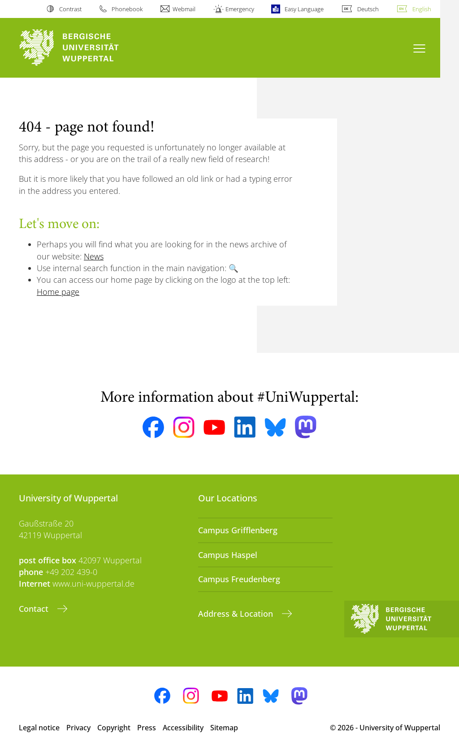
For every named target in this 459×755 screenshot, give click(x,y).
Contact (35, 608)
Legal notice (39, 728)
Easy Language (304, 9)
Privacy (78, 728)
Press (146, 728)
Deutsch (368, 9)
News (94, 256)
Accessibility (183, 728)
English (421, 9)
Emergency (239, 9)
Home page (58, 291)
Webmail (184, 9)
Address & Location (236, 613)
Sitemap (224, 728)
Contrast (70, 9)
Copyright (113, 728)
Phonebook (127, 9)
